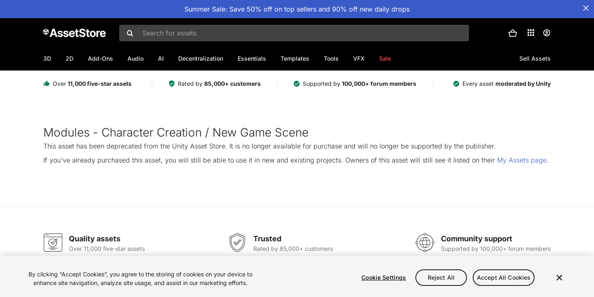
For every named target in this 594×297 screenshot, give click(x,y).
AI (161, 58)
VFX (359, 58)
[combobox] (294, 33)
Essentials (252, 58)
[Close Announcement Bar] (586, 8)
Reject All (441, 277)
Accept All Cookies (504, 277)
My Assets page (522, 160)
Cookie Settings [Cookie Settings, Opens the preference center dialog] (383, 277)
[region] (297, 276)
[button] (513, 33)
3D (47, 58)
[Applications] (531, 33)
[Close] (559, 278)
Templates (294, 58)
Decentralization (200, 58)
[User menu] (546, 33)
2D (69, 58)
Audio (135, 58)
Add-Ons (100, 58)
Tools (331, 58)
